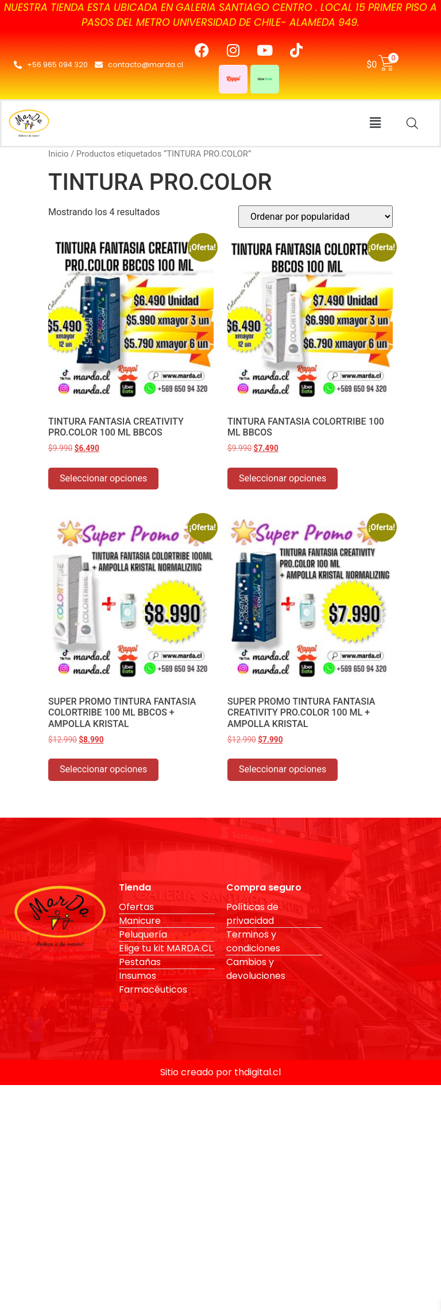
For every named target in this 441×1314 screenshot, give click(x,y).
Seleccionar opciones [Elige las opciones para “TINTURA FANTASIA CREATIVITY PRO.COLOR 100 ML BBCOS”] (103, 478)
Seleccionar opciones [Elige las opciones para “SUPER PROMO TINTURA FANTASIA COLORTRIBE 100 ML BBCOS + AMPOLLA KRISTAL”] (103, 769)
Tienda (135, 887)
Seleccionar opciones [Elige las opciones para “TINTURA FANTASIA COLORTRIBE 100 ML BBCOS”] (282, 478)
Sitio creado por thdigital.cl (220, 1072)
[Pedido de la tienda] (315, 216)
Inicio (58, 154)
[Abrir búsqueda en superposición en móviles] (412, 123)
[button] (375, 123)
